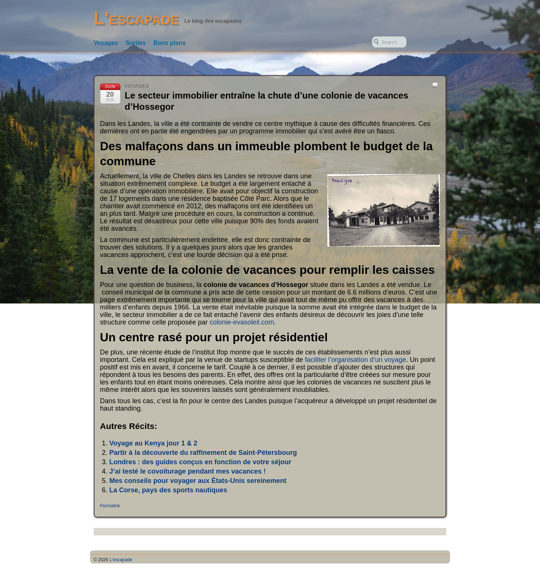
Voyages (106, 43)
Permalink (110, 505)
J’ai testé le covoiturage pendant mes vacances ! (188, 471)
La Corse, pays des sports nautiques (168, 490)
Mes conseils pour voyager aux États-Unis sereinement (198, 480)
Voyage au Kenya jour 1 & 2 (154, 443)
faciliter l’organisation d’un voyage (355, 359)
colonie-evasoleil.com (242, 322)
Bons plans (169, 43)
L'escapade (136, 18)
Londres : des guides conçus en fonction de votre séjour (200, 462)
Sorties (136, 43)
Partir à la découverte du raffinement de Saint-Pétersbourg (203, 452)
